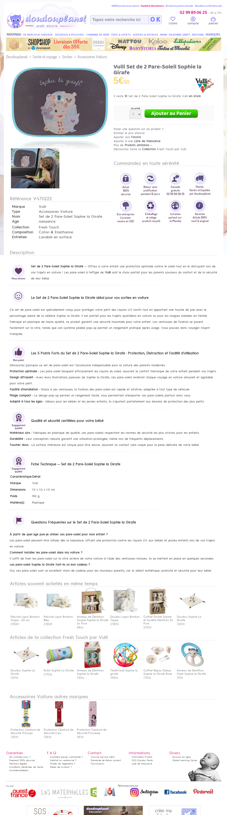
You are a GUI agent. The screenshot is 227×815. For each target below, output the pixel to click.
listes (173, 21)
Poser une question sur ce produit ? (139, 129)
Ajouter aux (127, 137)
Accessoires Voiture (92, 56)
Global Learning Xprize (185, 760)
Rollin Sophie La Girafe (59, 669)
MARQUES (213, 34)
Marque (18, 207)
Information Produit (142, 757)
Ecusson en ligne (182, 757)
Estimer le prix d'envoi (129, 133)
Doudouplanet (17, 56)
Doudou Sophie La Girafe (25, 670)
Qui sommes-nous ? (20, 757)
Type (16, 212)
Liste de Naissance (142, 763)
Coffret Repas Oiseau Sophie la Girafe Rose (158, 670)
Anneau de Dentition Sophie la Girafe (91, 670)
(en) (26, 770)
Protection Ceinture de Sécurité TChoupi (25, 730)
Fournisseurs (97, 763)
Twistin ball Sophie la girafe (124, 670)
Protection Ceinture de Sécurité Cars (58, 730)
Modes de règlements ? (63, 763)
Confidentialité (16, 770)
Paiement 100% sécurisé (22, 760)
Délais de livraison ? (61, 767)
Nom (16, 217)
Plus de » (133, 145)
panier (213, 21)
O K (155, 20)
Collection (20, 227)
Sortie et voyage (45, 56)
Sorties (67, 56)
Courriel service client (103, 757)
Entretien (19, 237)
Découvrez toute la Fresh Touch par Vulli (150, 149)
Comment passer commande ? (66, 757)
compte (193, 21)
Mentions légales (18, 763)
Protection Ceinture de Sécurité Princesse (91, 730)
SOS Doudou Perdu (142, 760)
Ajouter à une (137, 141)
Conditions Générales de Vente (26, 767)
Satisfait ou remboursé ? (63, 760)
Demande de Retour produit (106, 760)
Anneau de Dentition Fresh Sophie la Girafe (191, 670)
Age (15, 221)
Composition (22, 232)
